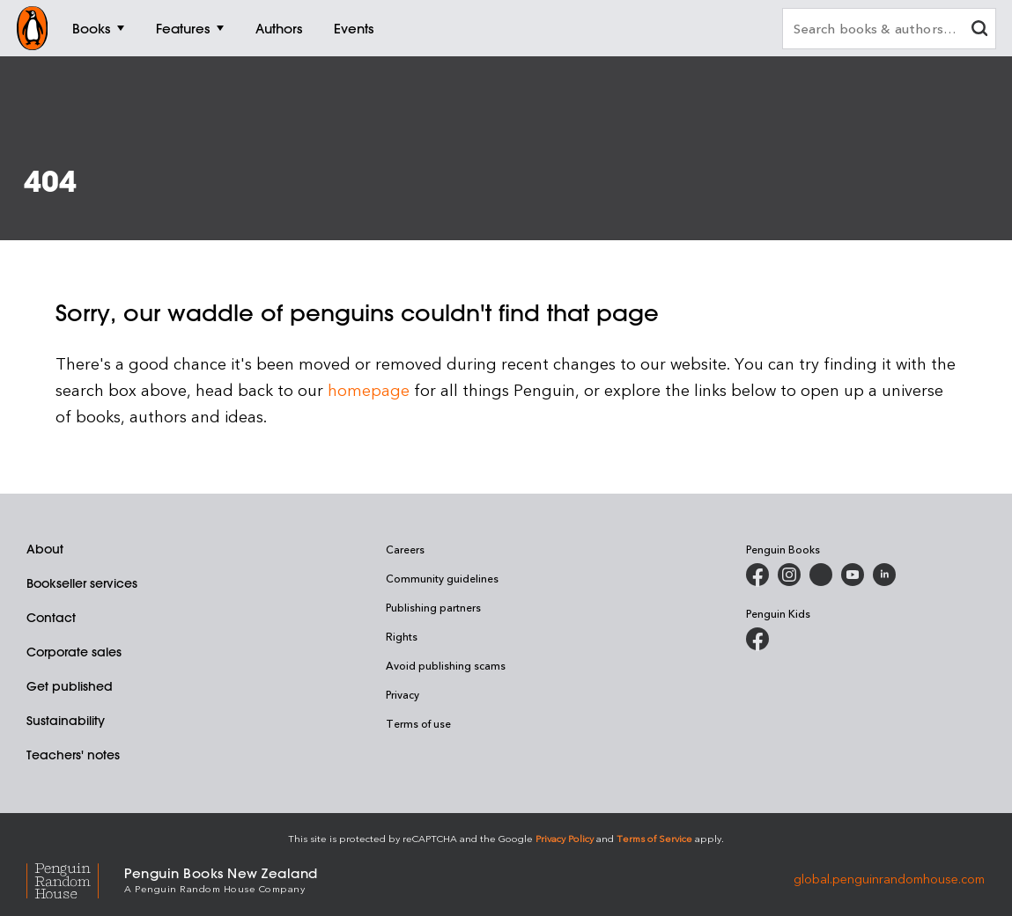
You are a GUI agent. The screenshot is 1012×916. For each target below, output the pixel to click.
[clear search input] (979, 30)
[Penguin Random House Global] (75, 878)
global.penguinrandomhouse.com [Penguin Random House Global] (889, 878)
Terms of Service (654, 838)
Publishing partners (433, 607)
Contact (51, 618)
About (44, 549)
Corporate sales (74, 652)
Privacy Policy (565, 838)
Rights (401, 636)
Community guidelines (442, 578)
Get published (69, 686)
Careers (405, 549)
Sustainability (65, 721)
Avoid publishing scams (446, 665)
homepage (369, 389)
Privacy (402, 694)
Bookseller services (81, 583)
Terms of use (418, 723)
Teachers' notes (73, 755)
